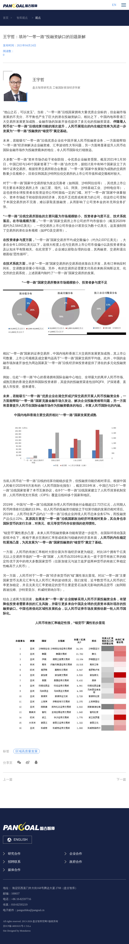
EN (114, 5)
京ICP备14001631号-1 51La (17, 926)
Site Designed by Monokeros (17, 930)
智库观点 (22, 17)
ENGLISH (17, 840)
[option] (64, 86)
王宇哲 (38, 79)
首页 (6, 17)
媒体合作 (14, 869)
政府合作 (75, 861)
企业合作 (75, 853)
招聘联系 (14, 861)
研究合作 (14, 853)
